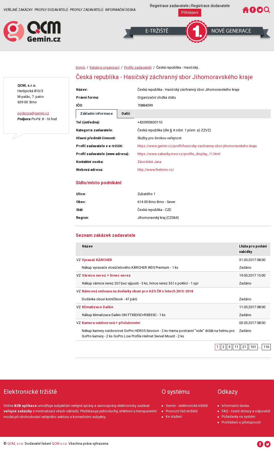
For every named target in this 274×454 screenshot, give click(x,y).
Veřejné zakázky (18, 10)
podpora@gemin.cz (33, 113)
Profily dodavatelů (51, 10)
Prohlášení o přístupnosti (241, 422)
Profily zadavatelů (86, 10)
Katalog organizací (104, 67)
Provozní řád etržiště (182, 411)
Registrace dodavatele (210, 6)
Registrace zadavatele (169, 6)
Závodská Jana (149, 162)
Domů (80, 67)
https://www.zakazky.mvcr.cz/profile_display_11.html (178, 154)
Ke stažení (174, 416)
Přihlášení (189, 12)
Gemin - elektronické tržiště (187, 406)
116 (266, 347)
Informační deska (120, 10)
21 (244, 347)
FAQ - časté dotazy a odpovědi (246, 411)
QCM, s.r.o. (15, 443)
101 (253, 347)
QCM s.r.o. (60, 443)
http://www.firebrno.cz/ (155, 170)
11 (236, 347)
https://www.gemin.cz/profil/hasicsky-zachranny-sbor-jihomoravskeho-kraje (197, 146)
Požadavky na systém (238, 416)
